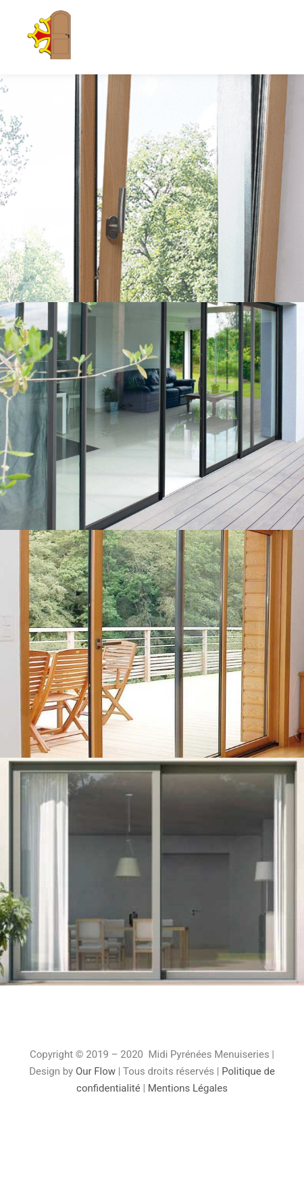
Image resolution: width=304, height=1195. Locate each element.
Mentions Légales (188, 1088)
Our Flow (97, 1071)
